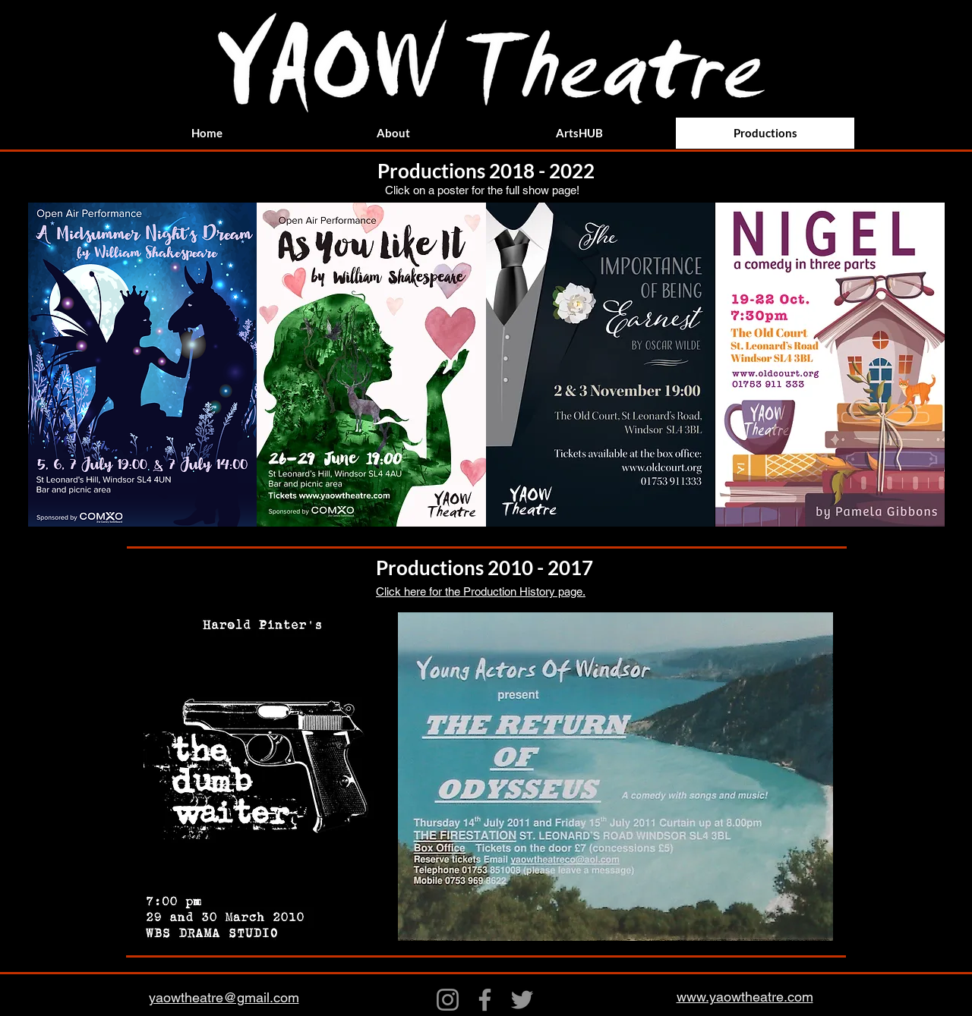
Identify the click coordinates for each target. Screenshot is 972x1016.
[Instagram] (447, 999)
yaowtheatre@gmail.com (224, 997)
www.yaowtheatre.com (745, 997)
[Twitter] (522, 999)
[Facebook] (485, 999)
